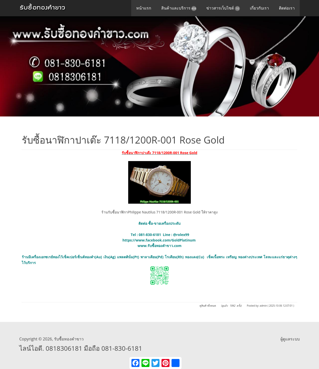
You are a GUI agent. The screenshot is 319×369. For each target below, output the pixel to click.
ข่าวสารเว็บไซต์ (223, 8)
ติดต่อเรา (287, 8)
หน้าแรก (143, 8)
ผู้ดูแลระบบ (290, 339)
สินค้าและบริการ (179, 8)
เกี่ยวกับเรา (259, 8)
